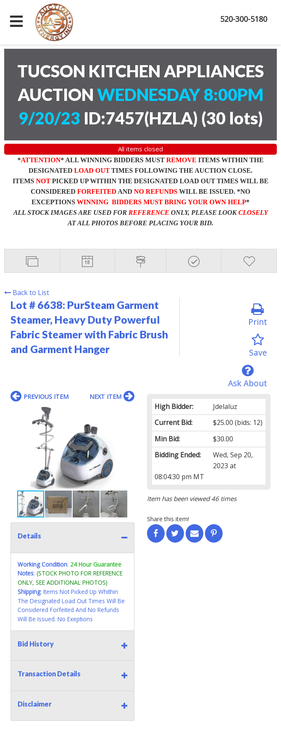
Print (257, 315)
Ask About (247, 376)
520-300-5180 (243, 19)
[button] (127, 414)
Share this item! (168, 519)
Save (258, 345)
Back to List (26, 292)
